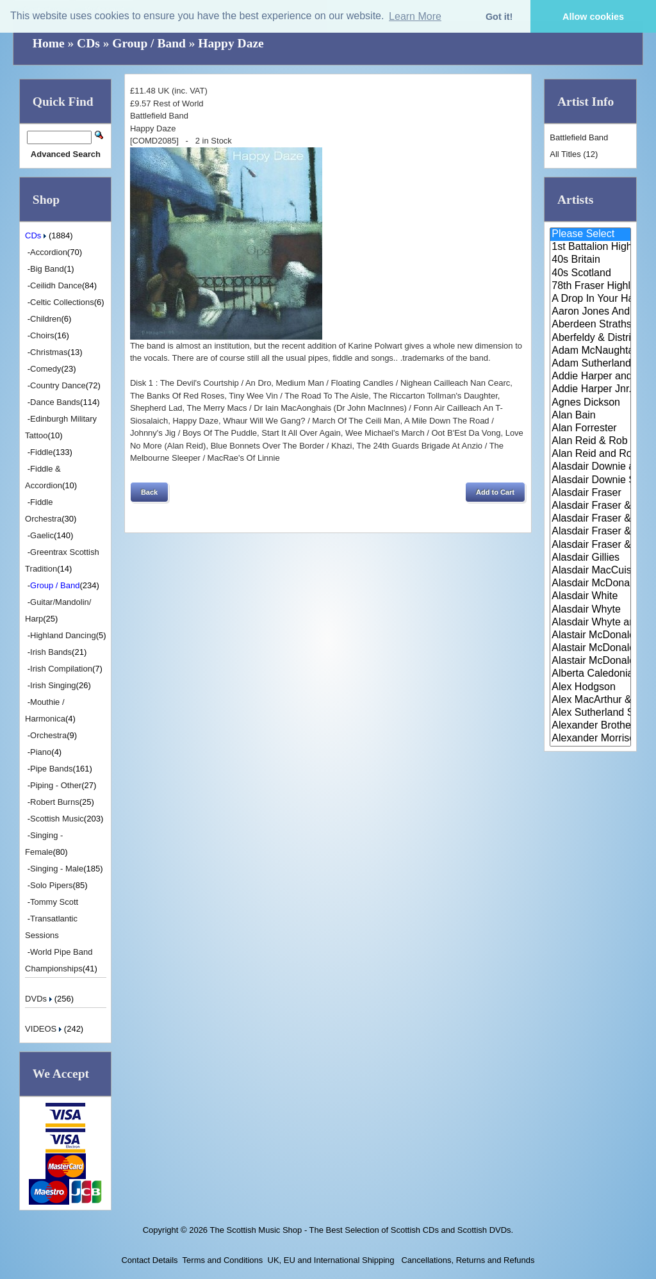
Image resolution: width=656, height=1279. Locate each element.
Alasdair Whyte (590, 610)
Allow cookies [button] (593, 17)
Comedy (45, 369)
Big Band (47, 269)
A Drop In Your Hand (590, 299)
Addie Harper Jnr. (590, 389)
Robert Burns (54, 802)
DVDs (39, 998)
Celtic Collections (62, 302)
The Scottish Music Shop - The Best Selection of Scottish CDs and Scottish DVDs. (361, 1230)
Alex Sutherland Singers (590, 713)
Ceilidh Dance (56, 285)
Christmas (49, 352)
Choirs (42, 335)
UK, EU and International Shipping (331, 1260)
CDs (88, 43)
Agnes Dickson (590, 403)
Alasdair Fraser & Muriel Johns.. (590, 519)
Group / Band (149, 43)
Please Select (590, 234)
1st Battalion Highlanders (590, 247)
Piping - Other (55, 785)
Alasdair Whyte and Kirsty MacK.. (590, 622)
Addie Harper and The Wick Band (590, 376)
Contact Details (149, 1260)
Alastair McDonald (590, 635)
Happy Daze (230, 43)
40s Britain (590, 260)
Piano (40, 752)
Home (49, 43)
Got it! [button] (499, 17)
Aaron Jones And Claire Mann (590, 312)
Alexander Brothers (590, 726)
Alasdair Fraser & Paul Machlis (590, 545)
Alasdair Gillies (590, 558)
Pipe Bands (51, 768)
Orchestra (48, 735)
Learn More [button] (415, 16)
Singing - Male (56, 868)
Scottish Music (57, 818)
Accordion (48, 252)
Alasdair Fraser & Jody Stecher (590, 506)
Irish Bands (51, 652)
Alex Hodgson (590, 687)
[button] (149, 492)
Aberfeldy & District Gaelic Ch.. (590, 338)
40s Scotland (590, 273)
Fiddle (41, 452)
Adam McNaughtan (590, 351)
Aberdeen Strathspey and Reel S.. (590, 324)
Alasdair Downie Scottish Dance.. (590, 480)
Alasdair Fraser (590, 493)
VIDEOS (44, 1029)
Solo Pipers (51, 885)
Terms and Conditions (223, 1260)
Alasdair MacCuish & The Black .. (590, 571)
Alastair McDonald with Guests (590, 661)
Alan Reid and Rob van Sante (590, 454)
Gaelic (42, 535)
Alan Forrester (590, 428)
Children (45, 319)
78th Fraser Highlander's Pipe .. (590, 286)
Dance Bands (55, 402)
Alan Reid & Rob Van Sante (590, 441)
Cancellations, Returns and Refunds (467, 1260)
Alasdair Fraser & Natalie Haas (590, 531)
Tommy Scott (54, 902)
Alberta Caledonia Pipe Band (590, 674)
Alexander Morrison (590, 738)
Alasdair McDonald (590, 583)
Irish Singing (53, 685)
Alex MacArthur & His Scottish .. (590, 700)
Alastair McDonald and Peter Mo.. (590, 648)
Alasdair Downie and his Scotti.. (590, 467)
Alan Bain (590, 415)
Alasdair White (590, 596)
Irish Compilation (61, 668)
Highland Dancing (63, 635)
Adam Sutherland (590, 364)
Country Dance (58, 385)
